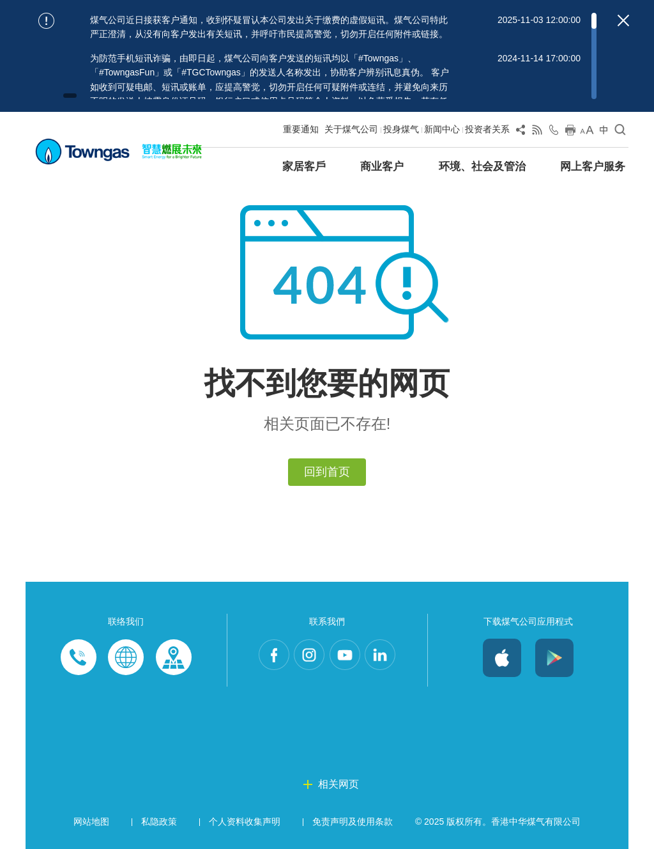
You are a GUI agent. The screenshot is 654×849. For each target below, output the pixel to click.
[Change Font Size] (587, 132)
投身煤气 (401, 129)
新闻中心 (442, 129)
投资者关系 (487, 129)
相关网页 (338, 784)
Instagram (305, 657)
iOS (502, 658)
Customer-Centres (173, 657)
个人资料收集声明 (244, 821)
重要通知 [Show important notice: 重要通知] (301, 129)
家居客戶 (304, 166)
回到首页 (327, 471)
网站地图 (91, 821)
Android (554, 658)
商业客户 (382, 166)
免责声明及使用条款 (352, 821)
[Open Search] (620, 132)
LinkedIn (392, 657)
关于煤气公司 (351, 129)
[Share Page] (520, 132)
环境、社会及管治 (482, 166)
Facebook (261, 657)
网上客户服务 (592, 166)
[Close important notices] (623, 20)
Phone (78, 657)
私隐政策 (159, 821)
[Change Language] (604, 132)
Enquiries (125, 657)
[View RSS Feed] (537, 132)
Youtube (348, 657)
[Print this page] (570, 132)
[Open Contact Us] (554, 132)
